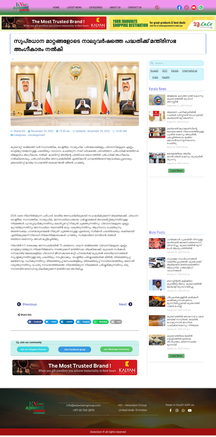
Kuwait (154, 70)
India (156, 77)
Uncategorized (36, 135)
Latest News (74, 7)
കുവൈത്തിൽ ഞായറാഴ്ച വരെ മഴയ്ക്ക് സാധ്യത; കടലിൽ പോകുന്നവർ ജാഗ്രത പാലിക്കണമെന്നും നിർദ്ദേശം (185, 321)
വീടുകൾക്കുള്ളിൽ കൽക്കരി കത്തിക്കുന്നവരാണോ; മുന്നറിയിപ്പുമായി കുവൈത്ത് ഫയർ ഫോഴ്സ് (183, 301)
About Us (115, 7)
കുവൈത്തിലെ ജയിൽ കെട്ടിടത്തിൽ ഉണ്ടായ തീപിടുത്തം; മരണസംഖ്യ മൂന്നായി (181, 340)
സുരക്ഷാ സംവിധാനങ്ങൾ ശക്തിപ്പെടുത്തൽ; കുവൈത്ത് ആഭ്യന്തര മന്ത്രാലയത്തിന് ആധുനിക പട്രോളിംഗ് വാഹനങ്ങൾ (184, 264)
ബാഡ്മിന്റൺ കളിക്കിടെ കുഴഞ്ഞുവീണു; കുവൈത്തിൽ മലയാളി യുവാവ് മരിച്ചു (184, 283)
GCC (165, 70)
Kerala (176, 70)
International (192, 70)
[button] (157, 7)
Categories (95, 7)
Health (167, 77)
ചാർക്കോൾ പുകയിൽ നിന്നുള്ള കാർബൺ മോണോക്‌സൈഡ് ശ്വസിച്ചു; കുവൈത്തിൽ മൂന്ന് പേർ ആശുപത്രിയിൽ (185, 244)
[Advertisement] (75, 189)
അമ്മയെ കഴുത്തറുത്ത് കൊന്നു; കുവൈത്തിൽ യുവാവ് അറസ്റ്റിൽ (185, 98)
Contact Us (134, 7)
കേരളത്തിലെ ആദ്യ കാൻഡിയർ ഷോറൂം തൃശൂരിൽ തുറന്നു (185, 156)
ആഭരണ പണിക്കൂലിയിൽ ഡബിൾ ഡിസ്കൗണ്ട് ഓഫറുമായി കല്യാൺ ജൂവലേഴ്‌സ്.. (185, 115)
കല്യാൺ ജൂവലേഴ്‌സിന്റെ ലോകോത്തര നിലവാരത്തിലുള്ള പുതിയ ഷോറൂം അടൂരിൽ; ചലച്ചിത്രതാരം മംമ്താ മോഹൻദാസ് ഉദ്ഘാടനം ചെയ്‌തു (185, 136)
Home (56, 7)
